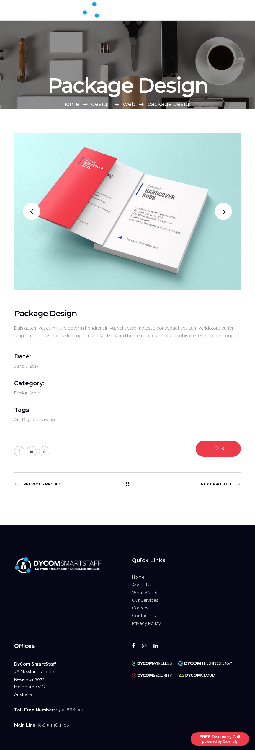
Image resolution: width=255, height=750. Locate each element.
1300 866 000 (70, 709)
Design (101, 103)
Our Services (145, 600)
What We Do (145, 592)
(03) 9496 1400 (53, 725)
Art (17, 419)
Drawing (46, 419)
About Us (141, 585)
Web (129, 103)
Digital (28, 419)
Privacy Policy (146, 623)
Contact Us (144, 615)
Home (70, 103)
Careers (140, 608)
